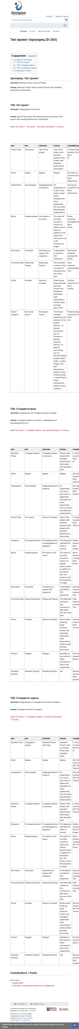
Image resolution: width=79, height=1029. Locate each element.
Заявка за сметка (62, 16)
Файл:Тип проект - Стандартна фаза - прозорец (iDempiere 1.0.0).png (39, 430)
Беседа (32, 31)
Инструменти (21, 1004)
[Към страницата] (66, 20)
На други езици (38, 1004)
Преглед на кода (44, 31)
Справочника (17, 983)
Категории (14, 980)
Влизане (49, 16)
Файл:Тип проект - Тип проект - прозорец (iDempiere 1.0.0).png (36, 127)
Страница (23, 31)
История (56, 31)
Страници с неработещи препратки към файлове (33, 986)
